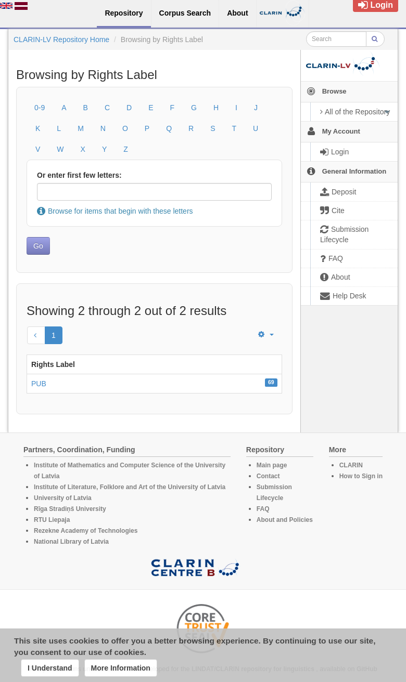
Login (375, 5)
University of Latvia (63, 498)
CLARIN (351, 465)
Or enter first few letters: (79, 175)
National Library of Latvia (71, 541)
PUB (38, 383)
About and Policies (285, 519)
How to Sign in (361, 476)
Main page (272, 465)
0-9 (39, 107)
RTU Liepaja (52, 519)
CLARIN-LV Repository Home (61, 39)
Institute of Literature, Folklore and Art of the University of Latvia (129, 487)
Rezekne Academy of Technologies (85, 530)
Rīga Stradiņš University (70, 509)
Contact (268, 476)
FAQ (263, 509)
